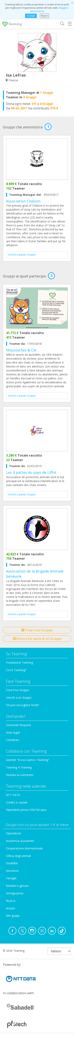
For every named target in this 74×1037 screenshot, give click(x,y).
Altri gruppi (13, 915)
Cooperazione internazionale (24, 848)
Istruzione (12, 871)
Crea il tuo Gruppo (37, 630)
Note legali (13, 732)
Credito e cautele (17, 802)
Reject (44, 15)
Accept (31, 15)
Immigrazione (14, 893)
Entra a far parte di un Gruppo (37, 638)
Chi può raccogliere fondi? (22, 705)
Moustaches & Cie (21, 350)
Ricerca (10, 901)
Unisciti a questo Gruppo (22, 254)
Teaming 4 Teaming (19, 767)
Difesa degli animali (18, 856)
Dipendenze (13, 833)
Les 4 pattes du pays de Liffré (31, 472)
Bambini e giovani (17, 886)
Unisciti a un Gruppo (19, 697)
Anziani (10, 908)
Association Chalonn (23, 201)
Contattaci (12, 740)
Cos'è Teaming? (16, 670)
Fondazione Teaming (19, 662)
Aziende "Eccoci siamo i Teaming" (27, 760)
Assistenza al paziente (20, 841)
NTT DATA (13, 795)
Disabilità (12, 863)
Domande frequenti (18, 725)
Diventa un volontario (20, 775)
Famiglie (11, 878)
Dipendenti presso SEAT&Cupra (26, 810)
